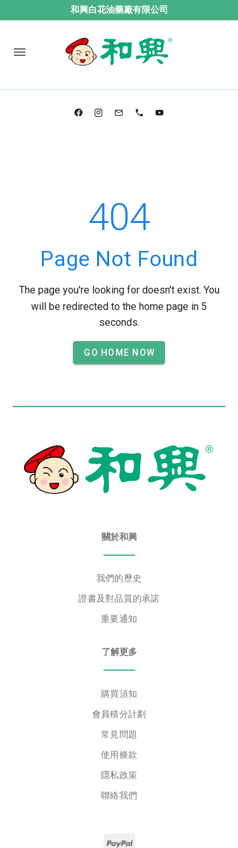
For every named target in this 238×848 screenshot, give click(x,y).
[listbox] (119, 599)
